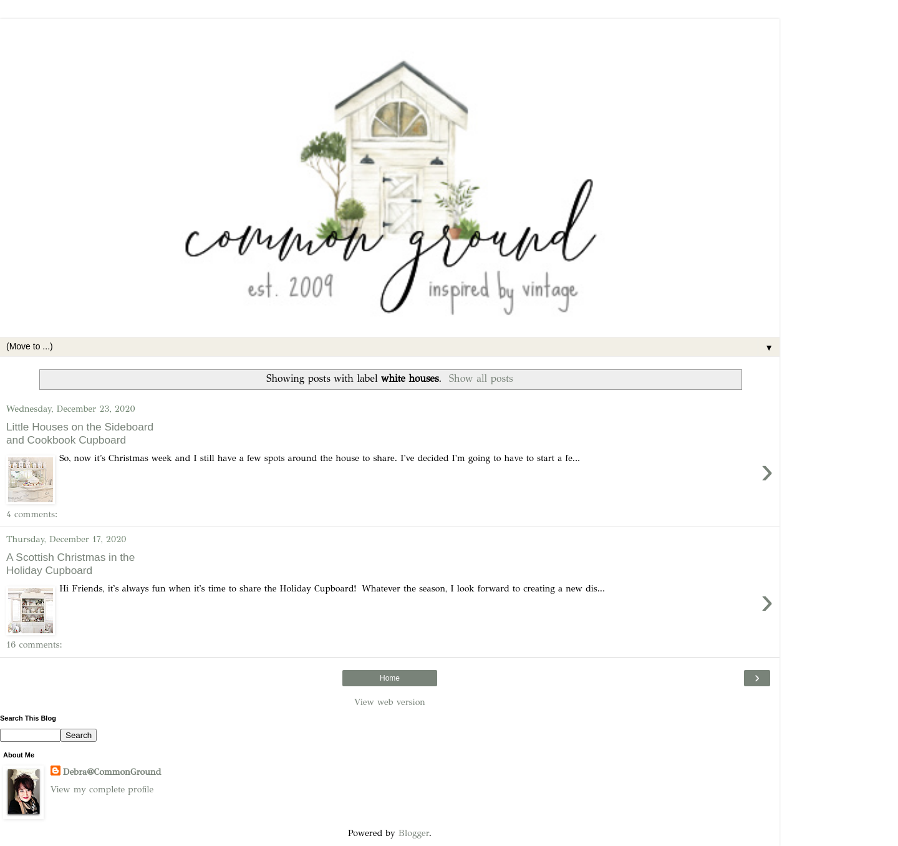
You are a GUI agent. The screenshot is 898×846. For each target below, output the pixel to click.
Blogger (413, 833)
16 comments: (34, 644)
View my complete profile (102, 789)
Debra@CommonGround (112, 771)
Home (390, 678)
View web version (389, 701)
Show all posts (481, 378)
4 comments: (31, 514)
